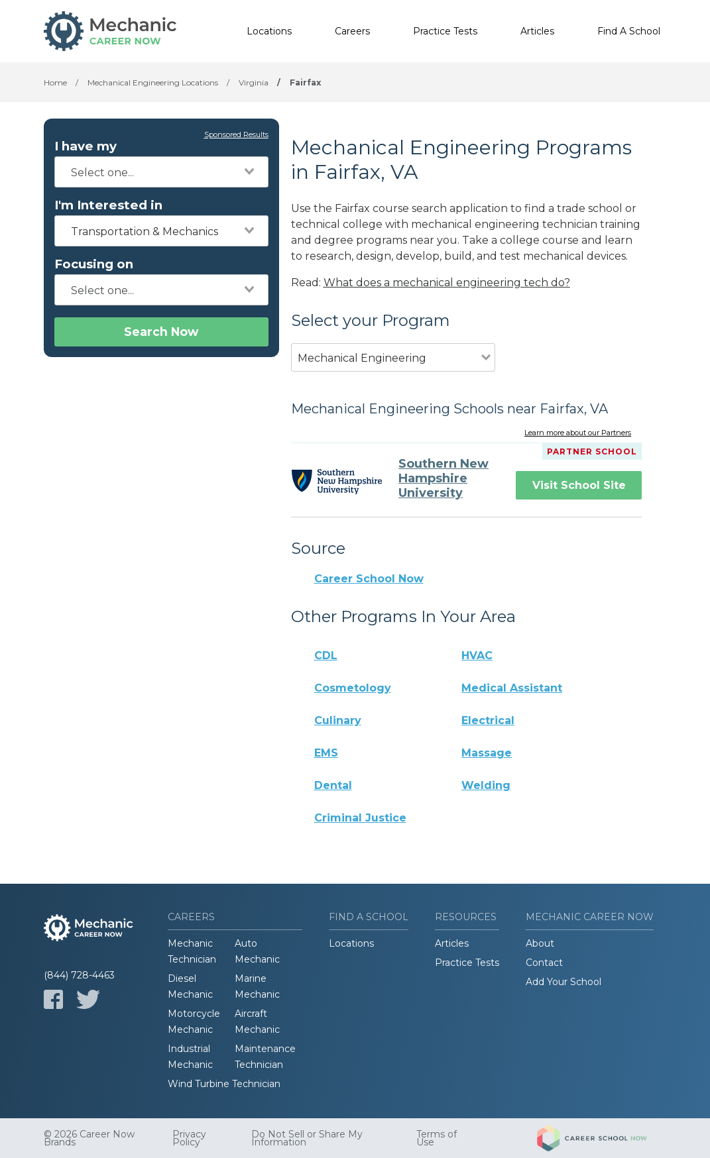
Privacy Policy (189, 1138)
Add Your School (563, 982)
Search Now (161, 332)
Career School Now (369, 578)
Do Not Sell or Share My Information (307, 1138)
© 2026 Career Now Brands (89, 1138)
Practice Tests (445, 31)
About (540, 943)
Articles (537, 31)
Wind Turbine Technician (224, 1084)
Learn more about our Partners (577, 433)
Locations (269, 31)
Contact (544, 963)
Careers (352, 31)
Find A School (628, 31)
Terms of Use (436, 1138)
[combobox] (161, 172)
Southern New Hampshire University (443, 478)
